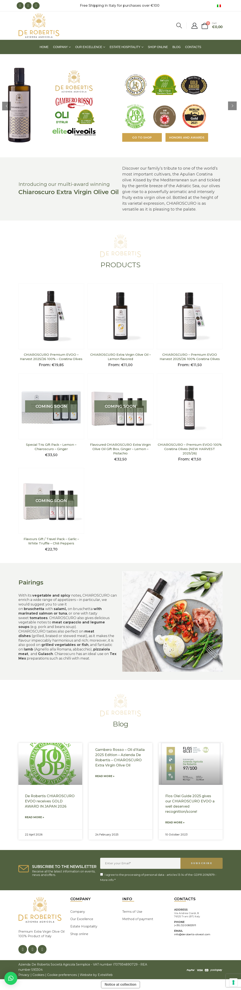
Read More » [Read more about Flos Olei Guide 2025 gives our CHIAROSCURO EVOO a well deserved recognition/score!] (175, 822)
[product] (51, 316)
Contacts (193, 47)
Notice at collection (121, 984)
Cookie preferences (62, 975)
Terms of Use (132, 912)
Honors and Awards (186, 137)
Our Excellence (88, 47)
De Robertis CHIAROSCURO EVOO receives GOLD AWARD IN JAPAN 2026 (50, 801)
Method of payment (137, 919)
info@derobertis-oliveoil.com (192, 934)
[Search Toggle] (179, 25)
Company (60, 47)
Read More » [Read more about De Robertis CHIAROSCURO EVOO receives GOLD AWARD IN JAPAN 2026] (34, 817)
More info (107, 880)
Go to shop (142, 137)
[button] (10, 978)
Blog (176, 47)
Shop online (158, 47)
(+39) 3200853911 (185, 925)
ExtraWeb (105, 975)
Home (44, 47)
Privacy (23, 975)
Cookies (38, 975)
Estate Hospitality (125, 47)
